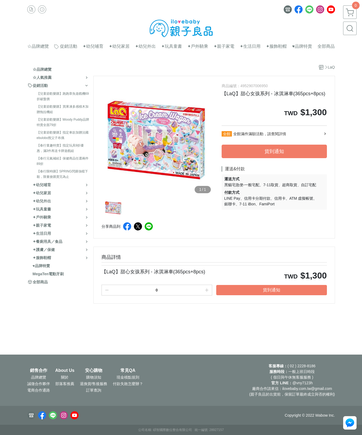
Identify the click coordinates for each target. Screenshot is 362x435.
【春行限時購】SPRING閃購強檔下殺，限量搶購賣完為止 (62, 174)
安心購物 (93, 370)
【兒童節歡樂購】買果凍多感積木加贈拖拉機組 (63, 109)
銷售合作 (38, 370)
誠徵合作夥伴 (38, 384)
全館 (227, 134)
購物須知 (93, 377)
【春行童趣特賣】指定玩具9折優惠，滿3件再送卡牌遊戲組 (60, 148)
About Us (65, 370)
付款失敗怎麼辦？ (128, 384)
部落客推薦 (64, 384)
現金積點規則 (128, 377)
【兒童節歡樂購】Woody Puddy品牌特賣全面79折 (63, 122)
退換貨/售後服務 (93, 384)
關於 (65, 377)
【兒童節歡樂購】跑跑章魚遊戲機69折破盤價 (63, 96)
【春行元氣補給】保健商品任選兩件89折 (63, 161)
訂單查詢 (93, 390)
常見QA (128, 370)
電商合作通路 (38, 390)
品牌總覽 (38, 377)
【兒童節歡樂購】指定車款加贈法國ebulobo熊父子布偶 (63, 135)
